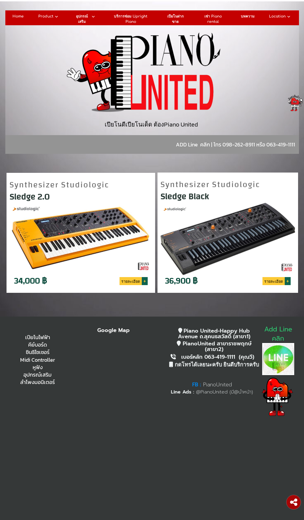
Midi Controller (37, 360)
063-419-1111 (280, 144)
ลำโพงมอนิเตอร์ (37, 382)
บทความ (247, 16)
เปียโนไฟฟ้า (37, 337)
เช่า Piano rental (213, 18)
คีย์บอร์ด (37, 345)
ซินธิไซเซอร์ (38, 352)
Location (280, 16)
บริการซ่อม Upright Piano (130, 18)
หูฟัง (38, 367)
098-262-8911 (238, 144)
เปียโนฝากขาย (175, 18)
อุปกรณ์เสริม (86, 19)
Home (18, 16)
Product (48, 16)
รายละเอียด (130, 280)
